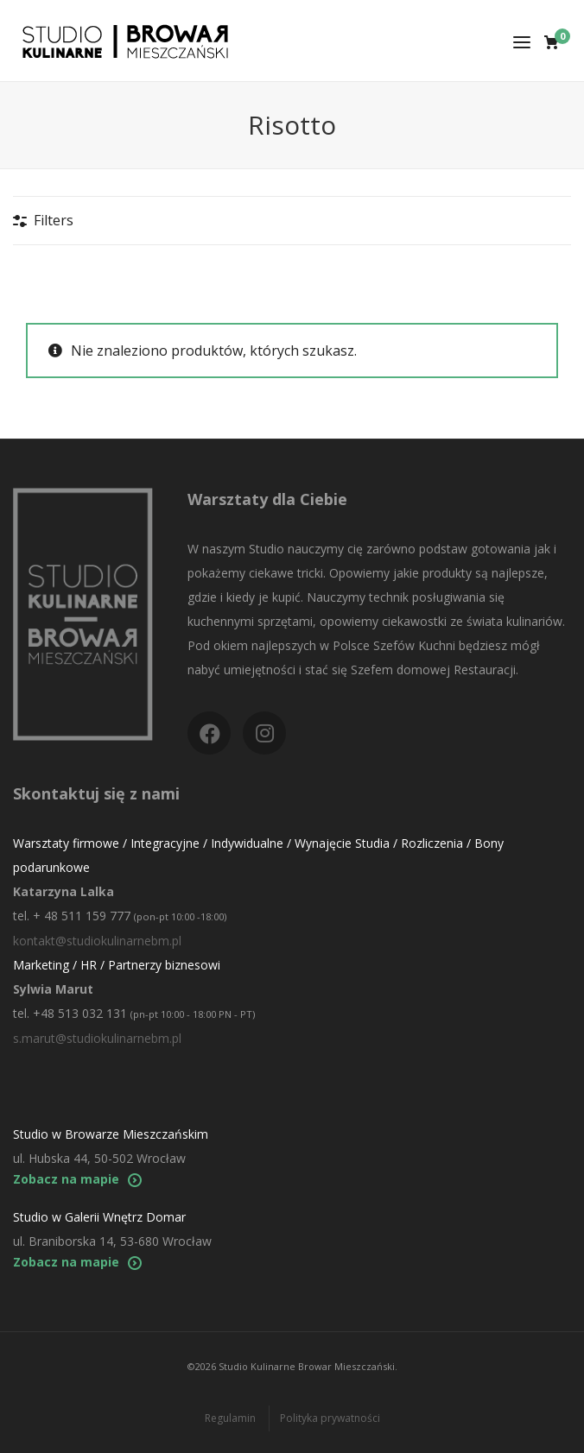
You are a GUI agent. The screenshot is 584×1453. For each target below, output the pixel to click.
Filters (53, 220)
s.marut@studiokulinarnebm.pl (97, 1038)
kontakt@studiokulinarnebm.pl (97, 940)
